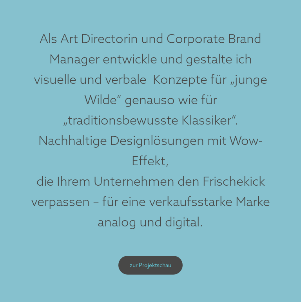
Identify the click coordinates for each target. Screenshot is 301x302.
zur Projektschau (150, 265)
